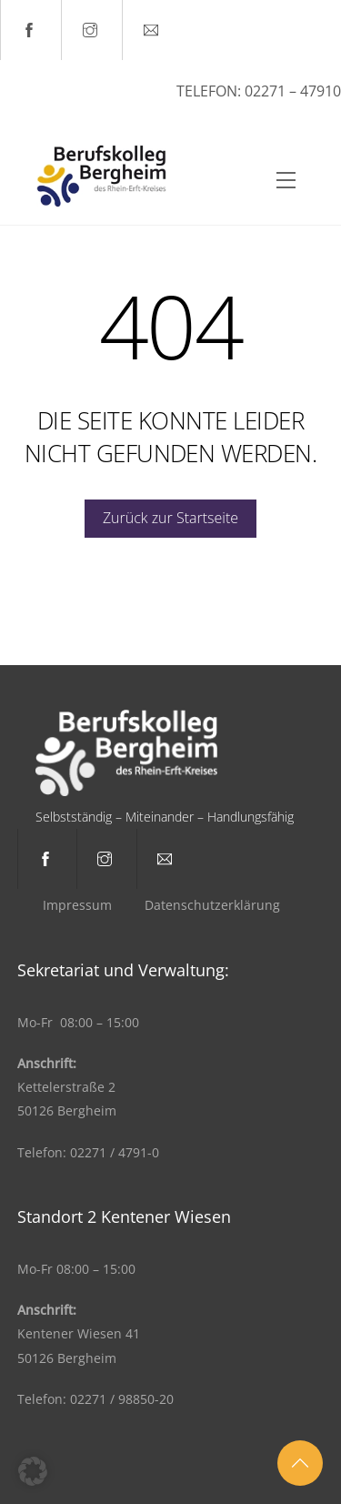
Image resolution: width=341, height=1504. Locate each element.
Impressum (77, 905)
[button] (32, 1471)
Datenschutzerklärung (212, 905)
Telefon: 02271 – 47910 (258, 91)
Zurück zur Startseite (170, 518)
